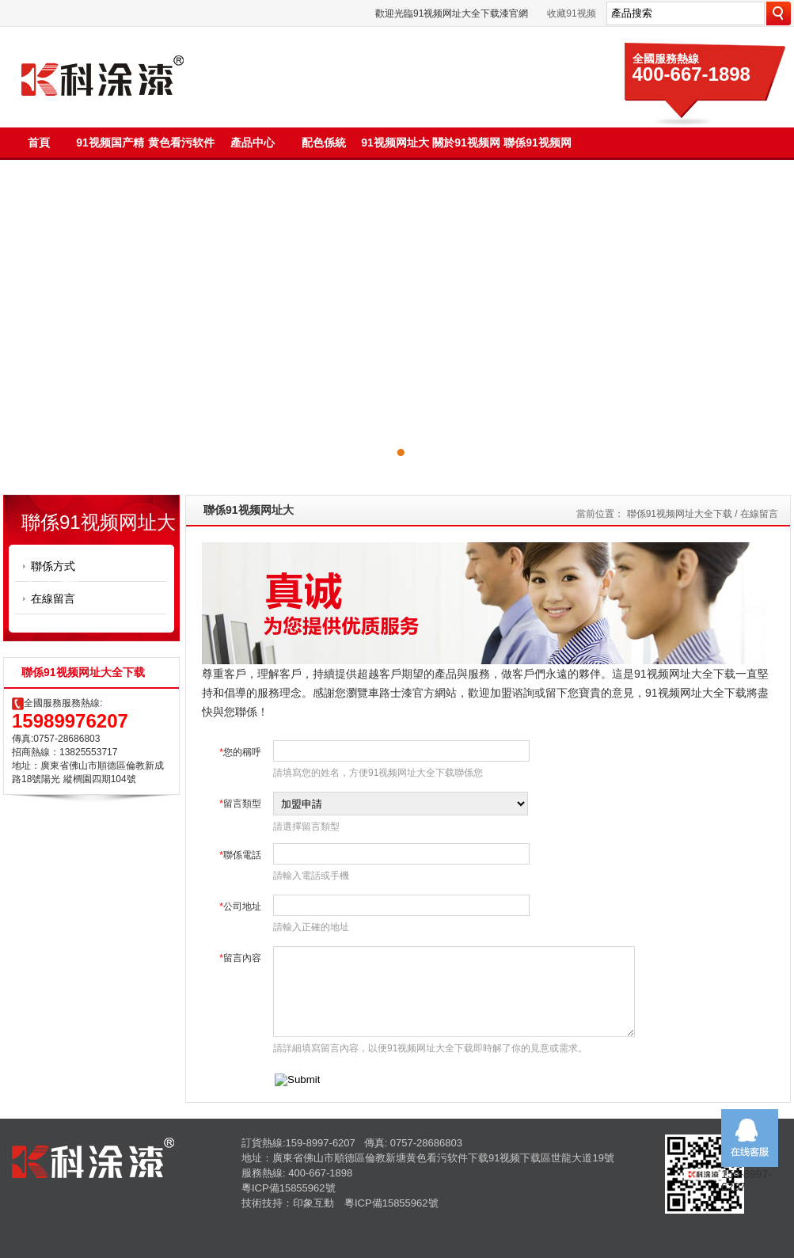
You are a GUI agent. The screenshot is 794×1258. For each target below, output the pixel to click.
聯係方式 (53, 566)
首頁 (39, 142)
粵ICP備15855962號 (288, 1188)
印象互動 (313, 1203)
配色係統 (324, 142)
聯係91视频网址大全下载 (679, 513)
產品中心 (252, 142)
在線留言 (53, 598)
